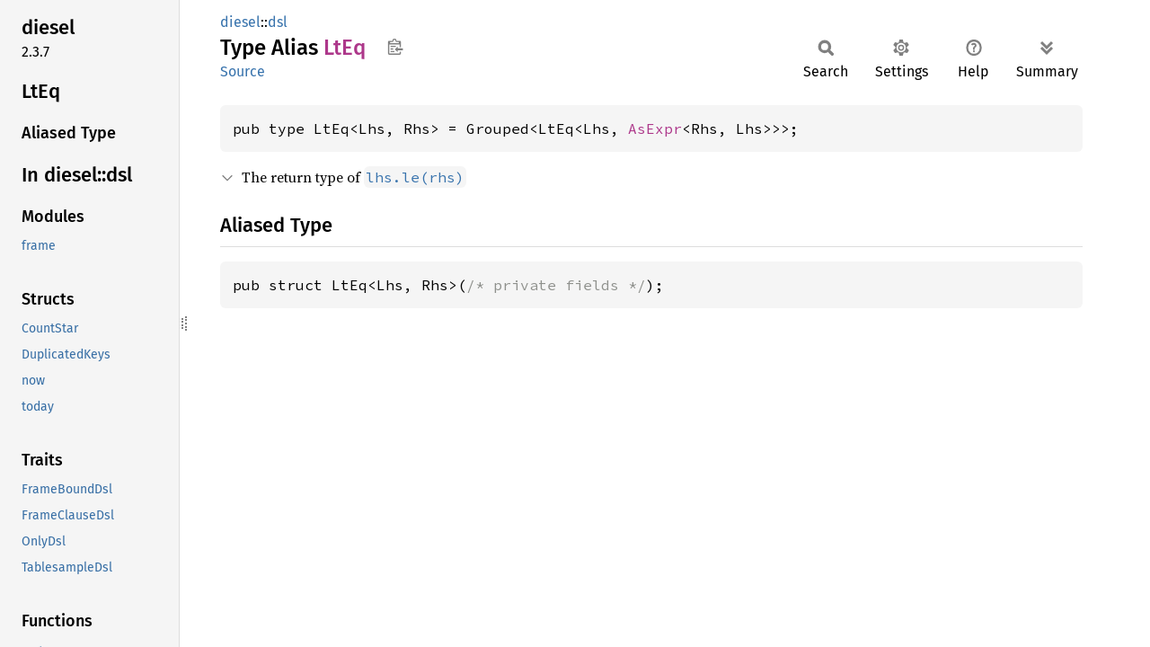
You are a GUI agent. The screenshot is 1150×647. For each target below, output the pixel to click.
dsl (278, 22)
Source (242, 71)
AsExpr (655, 128)
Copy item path (395, 46)
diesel (240, 22)
